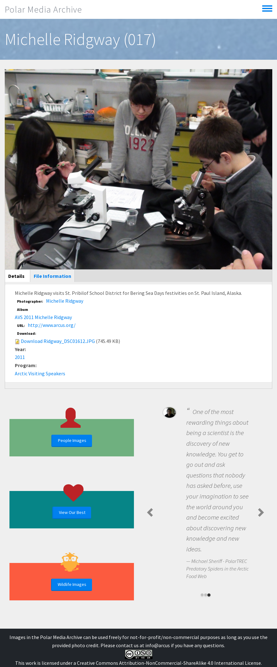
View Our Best (72, 512)
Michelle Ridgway (64, 301)
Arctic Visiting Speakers (40, 373)
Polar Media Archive (43, 9)
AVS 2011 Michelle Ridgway (43, 317)
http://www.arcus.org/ (52, 325)
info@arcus (157, 645)
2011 (20, 357)
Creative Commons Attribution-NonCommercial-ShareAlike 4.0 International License (169, 663)
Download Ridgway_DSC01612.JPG (58, 341)
